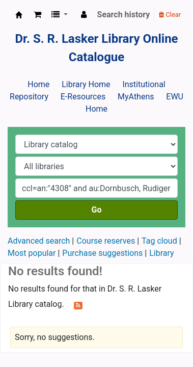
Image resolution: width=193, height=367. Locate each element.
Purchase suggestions (102, 253)
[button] (37, 15)
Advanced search (39, 241)
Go (97, 210)
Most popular (32, 253)
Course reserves (105, 241)
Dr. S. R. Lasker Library (18, 14)
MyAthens (136, 96)
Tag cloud (159, 241)
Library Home (86, 84)
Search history (123, 14)
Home (38, 84)
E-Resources (83, 96)
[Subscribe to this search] (78, 304)
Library (161, 253)
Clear (170, 14)
